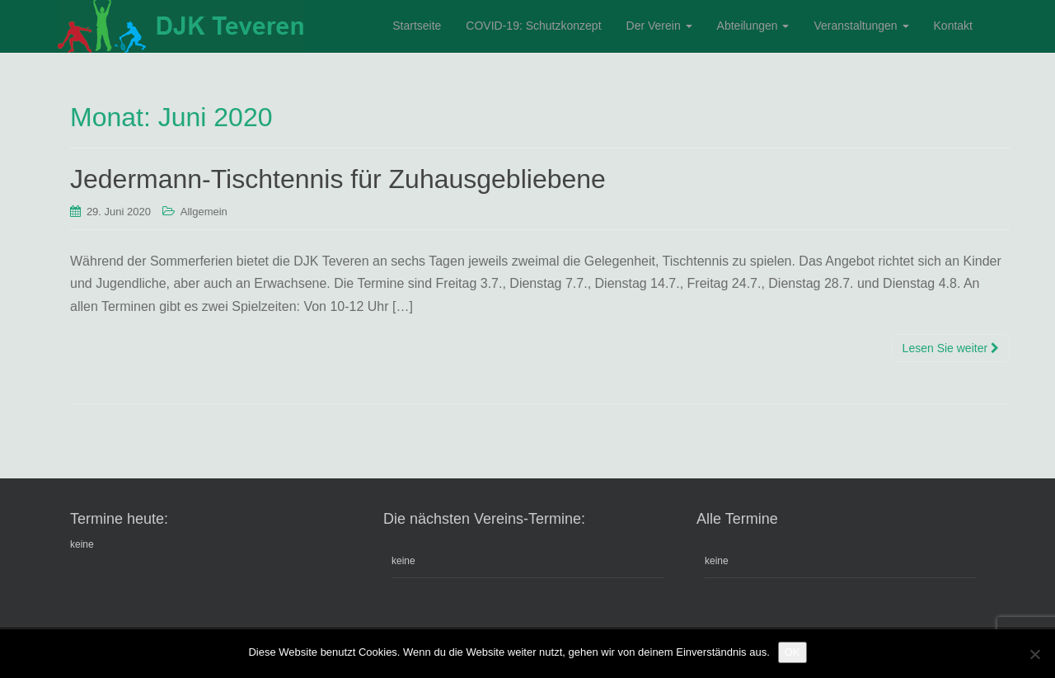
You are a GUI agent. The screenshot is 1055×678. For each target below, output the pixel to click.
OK (792, 652)
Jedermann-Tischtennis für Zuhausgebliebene (338, 179)
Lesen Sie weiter (951, 348)
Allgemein (204, 211)
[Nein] (1034, 654)
